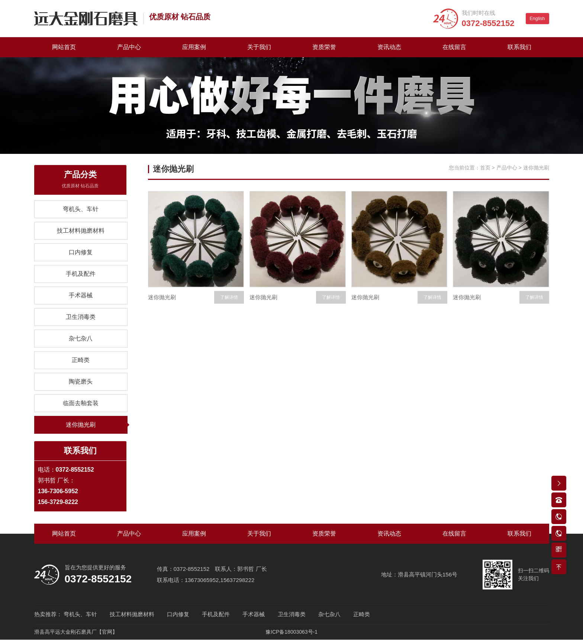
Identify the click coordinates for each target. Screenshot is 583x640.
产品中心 (129, 47)
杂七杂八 (81, 338)
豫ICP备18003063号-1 (291, 632)
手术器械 (81, 295)
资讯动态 (389, 47)
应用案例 (194, 47)
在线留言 (454, 47)
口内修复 (81, 252)
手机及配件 (81, 274)
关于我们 (259, 47)
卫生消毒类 (81, 317)
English (537, 18)
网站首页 (64, 47)
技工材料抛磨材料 (80, 230)
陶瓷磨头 (81, 381)
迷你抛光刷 (81, 424)
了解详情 (229, 297)
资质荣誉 (324, 47)
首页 (485, 168)
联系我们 (519, 47)
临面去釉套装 (81, 403)
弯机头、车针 (81, 209)
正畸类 (81, 360)
